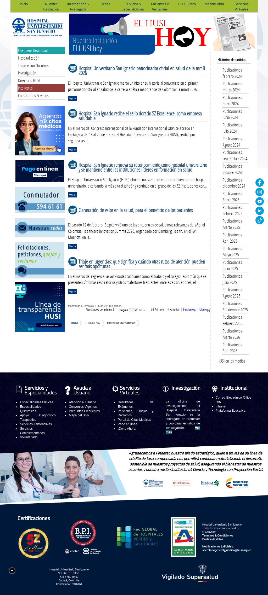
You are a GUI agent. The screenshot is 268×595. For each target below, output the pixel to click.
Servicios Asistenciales (36, 424)
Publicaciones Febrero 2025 (232, 210)
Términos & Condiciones (217, 535)
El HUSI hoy (92, 322)
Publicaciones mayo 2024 (232, 100)
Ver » (72, 98)
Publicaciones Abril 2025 (232, 238)
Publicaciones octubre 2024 (232, 169)
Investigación (27, 73)
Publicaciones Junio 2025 (232, 265)
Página (124, 310)
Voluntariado (28, 437)
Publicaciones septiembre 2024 (235, 155)
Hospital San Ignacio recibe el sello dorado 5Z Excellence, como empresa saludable (140, 115)
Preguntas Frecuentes (84, 411)
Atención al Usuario (82, 402)
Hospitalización (28, 58)
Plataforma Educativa (230, 410)
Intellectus (25, 88)
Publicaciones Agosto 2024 (232, 142)
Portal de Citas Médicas (134, 420)
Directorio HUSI (29, 80)
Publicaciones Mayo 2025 (232, 252)
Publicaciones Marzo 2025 (232, 224)
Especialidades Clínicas (36, 402)
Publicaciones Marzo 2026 (232, 334)
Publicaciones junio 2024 (232, 114)
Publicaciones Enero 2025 (232, 196)
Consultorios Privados (33, 95)
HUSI (74, 322)
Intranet (221, 406)
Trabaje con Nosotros (33, 65)
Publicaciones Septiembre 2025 (235, 306)
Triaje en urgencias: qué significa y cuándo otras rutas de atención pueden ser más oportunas (142, 264)
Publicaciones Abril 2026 (232, 348)
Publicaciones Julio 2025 (232, 279)
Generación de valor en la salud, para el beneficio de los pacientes (136, 210)
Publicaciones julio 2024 (232, 128)
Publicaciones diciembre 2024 (234, 183)
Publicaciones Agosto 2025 (232, 293)
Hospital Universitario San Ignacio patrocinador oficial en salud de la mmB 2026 (142, 70)
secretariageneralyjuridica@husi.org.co (227, 550)
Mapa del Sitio (79, 415)
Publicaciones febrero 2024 (232, 73)
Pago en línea (127, 424)
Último (203, 309)
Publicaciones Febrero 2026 (232, 320)
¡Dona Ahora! (127, 428)
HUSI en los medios (231, 361)
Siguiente (188, 309)
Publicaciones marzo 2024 (232, 86)
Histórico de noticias (121, 322)
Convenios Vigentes (83, 407)
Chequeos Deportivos (33, 50)
